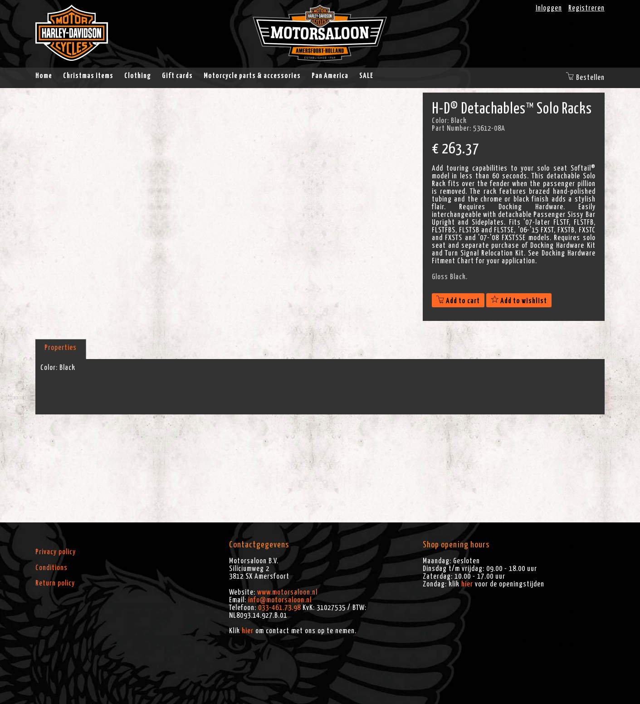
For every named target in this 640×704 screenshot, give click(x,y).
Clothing (137, 75)
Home (43, 75)
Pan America (330, 75)
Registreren (586, 8)
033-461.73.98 (279, 607)
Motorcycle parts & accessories (252, 75)
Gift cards (177, 75)
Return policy (55, 583)
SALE (366, 75)
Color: (49, 367)
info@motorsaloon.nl (280, 600)
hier (248, 631)
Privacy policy (55, 552)
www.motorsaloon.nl (287, 592)
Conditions (51, 567)
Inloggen (549, 8)
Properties (60, 347)
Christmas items (88, 75)
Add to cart (458, 301)
